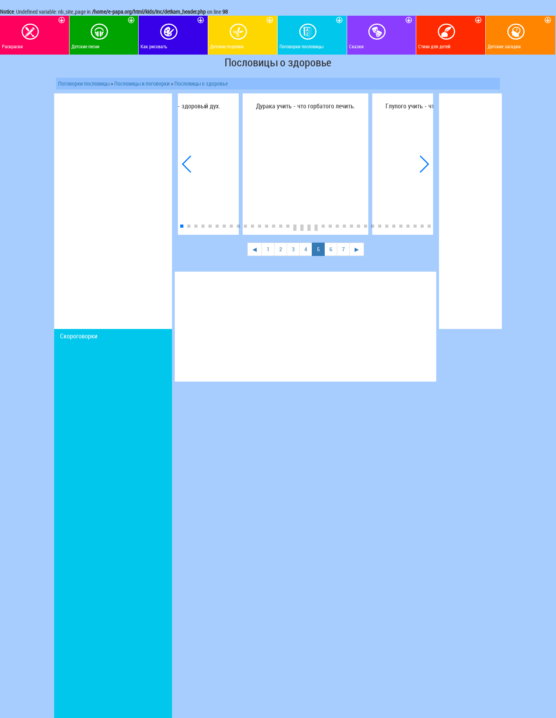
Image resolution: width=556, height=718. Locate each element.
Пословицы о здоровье (201, 83)
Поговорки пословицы (84, 83)
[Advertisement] (113, 211)
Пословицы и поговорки (142, 83)
